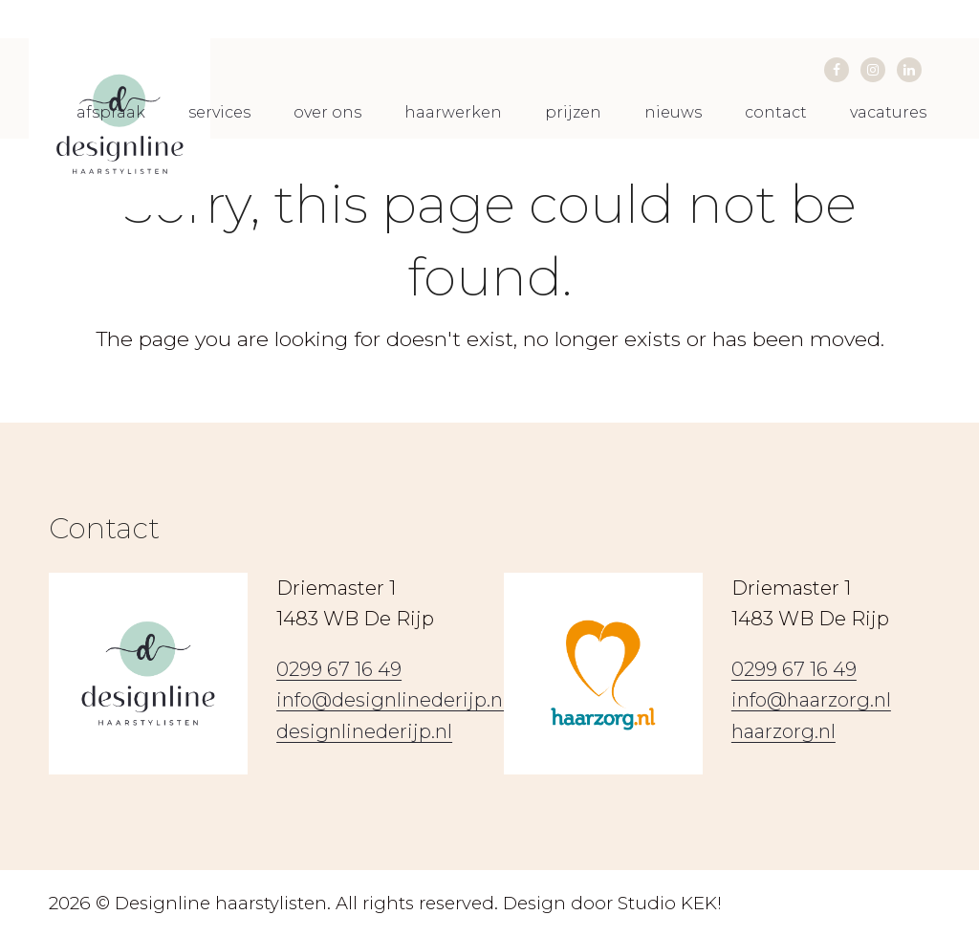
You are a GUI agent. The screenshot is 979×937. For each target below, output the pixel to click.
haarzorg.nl (783, 731)
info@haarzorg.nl (811, 699)
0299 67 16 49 (339, 669)
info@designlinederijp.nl (392, 699)
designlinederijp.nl (364, 731)
